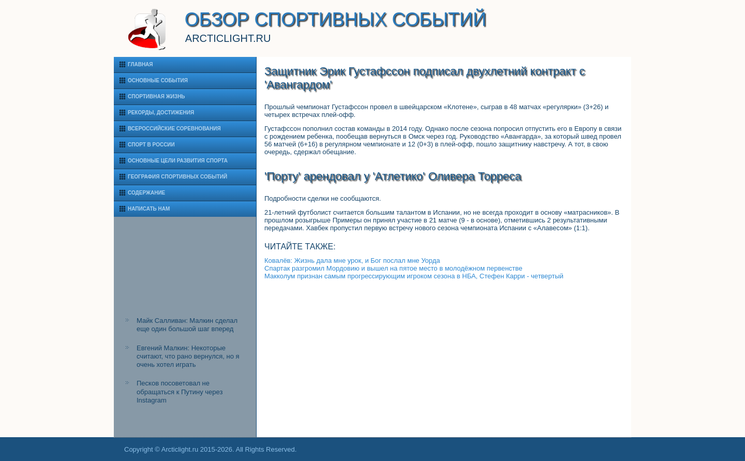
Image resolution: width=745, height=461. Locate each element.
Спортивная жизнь (156, 96)
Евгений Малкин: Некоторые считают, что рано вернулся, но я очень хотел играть (188, 356)
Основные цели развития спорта (178, 160)
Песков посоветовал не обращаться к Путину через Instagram (179, 391)
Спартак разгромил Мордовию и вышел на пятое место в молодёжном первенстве (393, 268)
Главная (140, 64)
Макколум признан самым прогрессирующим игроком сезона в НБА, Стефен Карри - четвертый (413, 276)
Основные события (158, 80)
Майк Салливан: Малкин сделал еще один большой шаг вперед (187, 325)
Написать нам (149, 209)
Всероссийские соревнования (174, 128)
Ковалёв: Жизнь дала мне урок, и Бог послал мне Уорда (352, 260)
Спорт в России (151, 144)
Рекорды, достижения (161, 112)
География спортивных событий (177, 177)
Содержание (146, 193)
